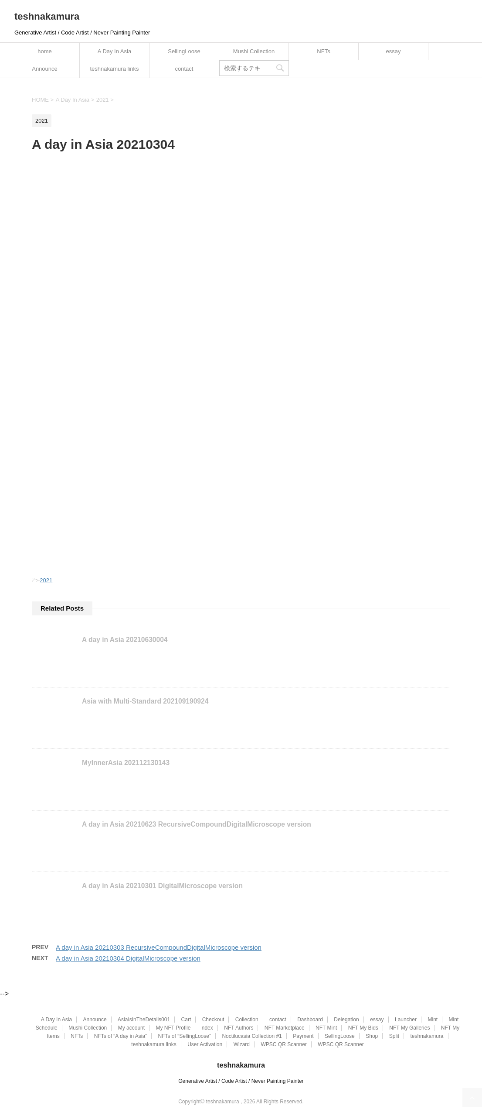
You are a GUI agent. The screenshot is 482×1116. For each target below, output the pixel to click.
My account (131, 1028)
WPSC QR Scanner (283, 1044)
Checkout (213, 1019)
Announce (45, 68)
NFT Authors (238, 1028)
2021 (46, 580)
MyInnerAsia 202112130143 (126, 762)
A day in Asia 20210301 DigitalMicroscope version (162, 885)
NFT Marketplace (285, 1028)
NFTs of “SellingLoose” (184, 1036)
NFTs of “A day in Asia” (120, 1036)
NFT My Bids (363, 1028)
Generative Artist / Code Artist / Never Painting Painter (240, 1081)
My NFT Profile (173, 1028)
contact (184, 68)
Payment (303, 1036)
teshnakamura (46, 16)
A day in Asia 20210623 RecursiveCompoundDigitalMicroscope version (196, 824)
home (44, 51)
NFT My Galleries (409, 1028)
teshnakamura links (114, 68)
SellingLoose (184, 51)
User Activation (204, 1044)
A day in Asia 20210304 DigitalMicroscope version (128, 958)
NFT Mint (326, 1028)
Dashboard (310, 1019)
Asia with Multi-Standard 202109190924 (145, 701)
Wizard (242, 1044)
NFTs (323, 51)
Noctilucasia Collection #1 (252, 1036)
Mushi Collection (254, 51)
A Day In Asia (114, 51)
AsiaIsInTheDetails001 (144, 1019)
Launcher (406, 1019)
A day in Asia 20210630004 (125, 639)
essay (393, 51)
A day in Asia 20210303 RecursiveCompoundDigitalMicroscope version (158, 947)
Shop (372, 1036)
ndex (207, 1028)
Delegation (346, 1019)
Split (394, 1036)
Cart (186, 1019)
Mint (433, 1019)
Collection (246, 1019)
